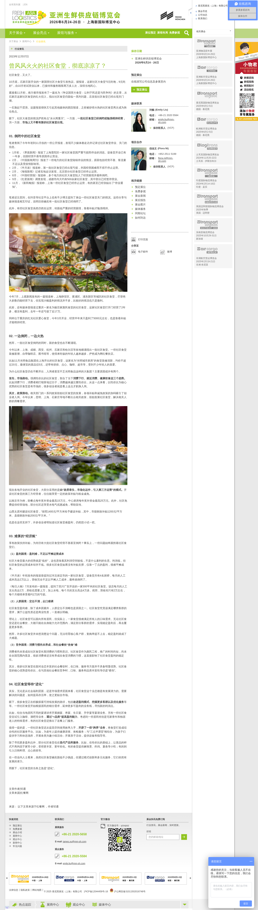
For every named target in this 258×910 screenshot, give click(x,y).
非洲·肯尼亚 (202, 264)
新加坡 (199, 238)
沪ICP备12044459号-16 (96, 891)
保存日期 (136, 51)
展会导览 (202, 11)
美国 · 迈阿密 (202, 213)
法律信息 (13, 890)
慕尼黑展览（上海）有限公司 (212, 5)
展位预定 (150, 32)
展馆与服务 (65, 33)
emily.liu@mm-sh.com (74, 863)
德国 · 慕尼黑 (202, 109)
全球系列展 (16, 4)
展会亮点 (40, 33)
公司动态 (202, 15)
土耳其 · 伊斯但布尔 (206, 161)
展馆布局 (162, 32)
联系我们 (202, 18)
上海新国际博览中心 (206, 57)
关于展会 (16, 33)
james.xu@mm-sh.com (74, 841)
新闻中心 (27, 41)
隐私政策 (25, 890)
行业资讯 (40, 41)
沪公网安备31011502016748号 (128, 891)
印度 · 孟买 (201, 187)
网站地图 (36, 890)
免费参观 (174, 32)
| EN (25, 4)
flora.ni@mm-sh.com (165, 159)
